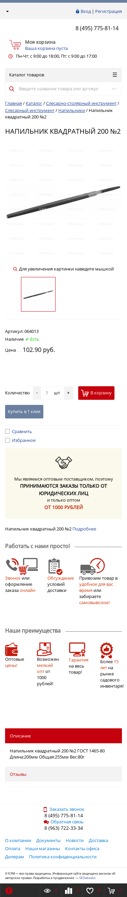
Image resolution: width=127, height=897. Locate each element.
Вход (86, 11)
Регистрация (108, 11)
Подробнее (84, 529)
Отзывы (18, 774)
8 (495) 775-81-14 (97, 28)
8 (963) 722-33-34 (63, 828)
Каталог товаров (63, 75)
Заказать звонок (63, 809)
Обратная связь (64, 822)
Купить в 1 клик (24, 411)
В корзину (96, 393)
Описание (20, 736)
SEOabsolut (87, 878)
